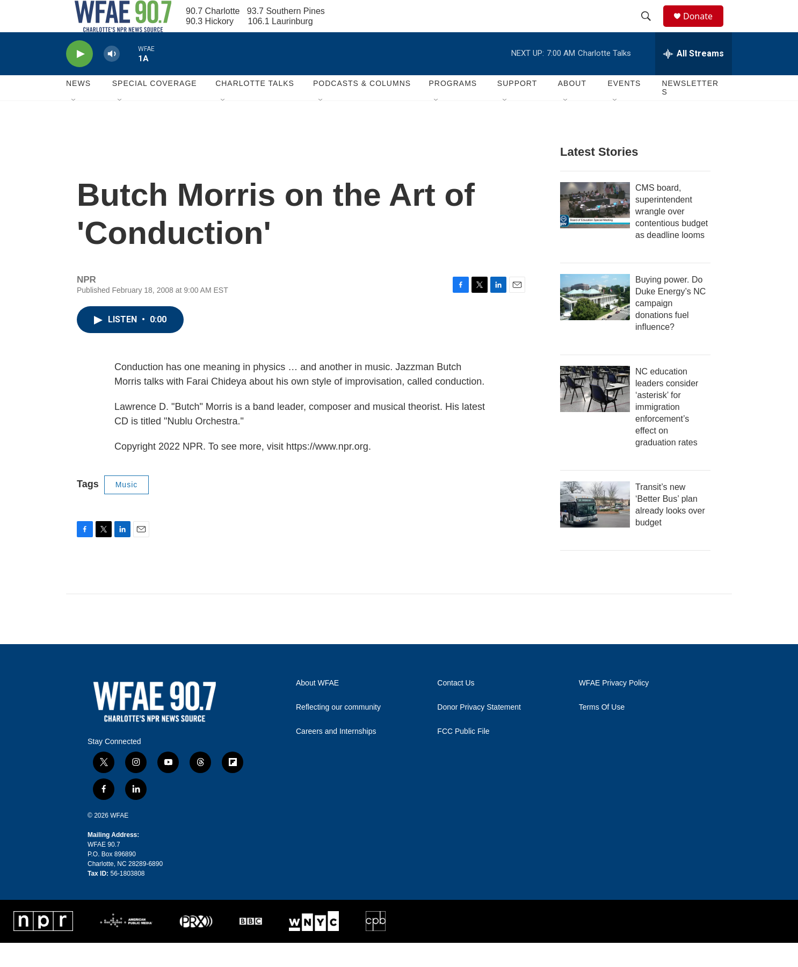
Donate (704, 28)
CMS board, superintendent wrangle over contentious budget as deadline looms (671, 235)
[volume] (112, 78)
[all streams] (693, 77)
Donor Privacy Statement (479, 731)
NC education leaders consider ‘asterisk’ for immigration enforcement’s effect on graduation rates (666, 431)
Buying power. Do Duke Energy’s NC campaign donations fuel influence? (670, 327)
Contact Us (455, 707)
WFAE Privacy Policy (614, 707)
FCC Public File (463, 756)
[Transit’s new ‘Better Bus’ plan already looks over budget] (595, 529)
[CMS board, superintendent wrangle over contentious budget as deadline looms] (595, 229)
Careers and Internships (336, 756)
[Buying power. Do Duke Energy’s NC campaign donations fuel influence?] (595, 321)
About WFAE (317, 707)
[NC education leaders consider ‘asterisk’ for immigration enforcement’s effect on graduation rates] (595, 413)
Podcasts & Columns (362, 107)
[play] (79, 78)
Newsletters (690, 111)
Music (126, 508)
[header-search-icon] (651, 28)
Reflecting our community (338, 731)
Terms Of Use (602, 731)
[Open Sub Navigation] (74, 124)
